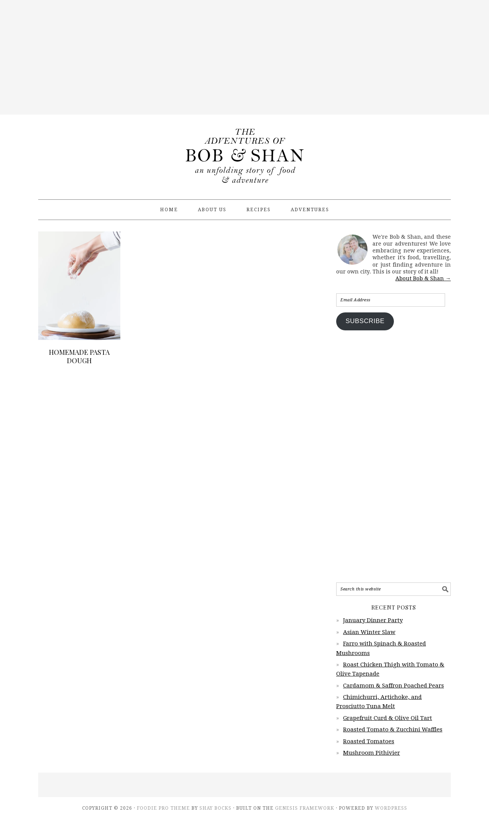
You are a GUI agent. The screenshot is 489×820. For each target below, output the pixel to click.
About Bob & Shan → (423, 278)
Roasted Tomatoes (368, 741)
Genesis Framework (304, 808)
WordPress (391, 808)
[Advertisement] (244, 57)
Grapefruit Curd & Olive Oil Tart (387, 718)
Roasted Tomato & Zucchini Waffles (392, 729)
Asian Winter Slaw (369, 632)
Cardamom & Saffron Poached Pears (393, 685)
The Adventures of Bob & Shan (244, 153)
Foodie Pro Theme (163, 808)
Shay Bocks (215, 808)
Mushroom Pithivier (371, 752)
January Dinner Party (373, 620)
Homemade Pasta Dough (79, 356)
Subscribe (364, 321)
